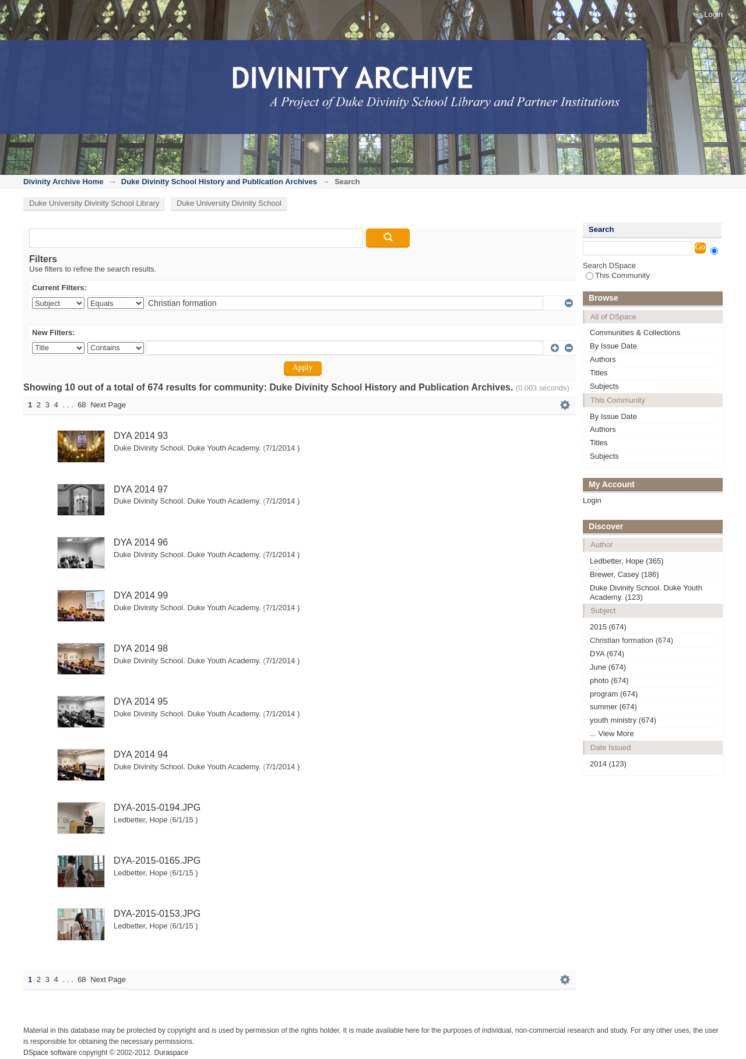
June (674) (608, 667)
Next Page (108, 404)
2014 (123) (608, 763)
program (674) (614, 693)
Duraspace (171, 1053)
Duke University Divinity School (229, 203)
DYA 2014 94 (141, 754)
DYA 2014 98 (141, 648)
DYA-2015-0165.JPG (157, 861)
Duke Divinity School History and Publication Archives (219, 181)
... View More (612, 733)
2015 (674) (608, 626)
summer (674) (613, 706)
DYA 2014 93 (141, 436)
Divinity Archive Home (63, 181)
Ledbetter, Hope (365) (626, 561)
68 (82, 404)
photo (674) (609, 680)
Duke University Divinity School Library (94, 203)
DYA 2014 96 (141, 542)
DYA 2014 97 (141, 489)
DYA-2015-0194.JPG (157, 807)
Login (713, 14)
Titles (599, 372)
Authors (603, 359)
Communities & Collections (635, 332)
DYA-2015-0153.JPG (157, 914)
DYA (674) (607, 653)
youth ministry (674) (623, 720)
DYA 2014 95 (141, 701)
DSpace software (50, 1053)
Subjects (604, 386)
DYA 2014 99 (141, 595)
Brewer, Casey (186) (624, 574)
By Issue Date (613, 346)
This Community (618, 275)
